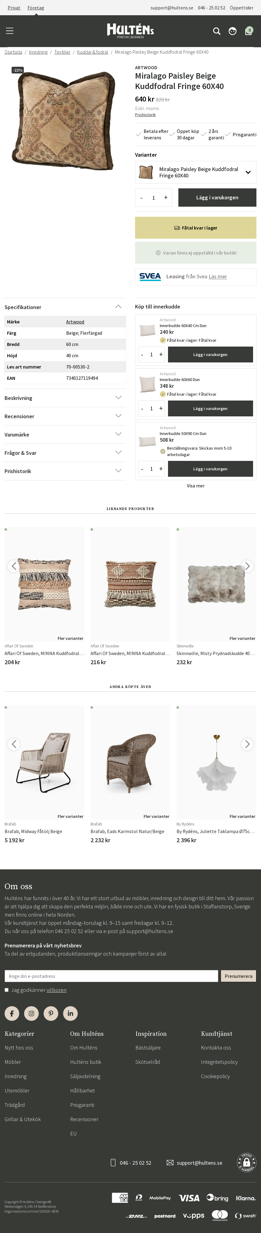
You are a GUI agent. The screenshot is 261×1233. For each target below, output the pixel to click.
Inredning (38, 52)
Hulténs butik (85, 1061)
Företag (35, 8)
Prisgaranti (82, 1104)
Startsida (13, 52)
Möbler (13, 1061)
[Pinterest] (51, 1013)
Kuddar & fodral (92, 52)
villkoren (56, 989)
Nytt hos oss (19, 1047)
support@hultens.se (172, 8)
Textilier (62, 52)
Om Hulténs (84, 1047)
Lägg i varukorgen (217, 197)
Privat (14, 8)
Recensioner (84, 1119)
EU (73, 1133)
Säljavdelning (85, 1076)
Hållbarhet (82, 1090)
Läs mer (218, 276)
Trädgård (15, 1104)
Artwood (146, 67)
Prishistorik (145, 114)
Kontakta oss (216, 1047)
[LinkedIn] (70, 1013)
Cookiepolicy (215, 1076)
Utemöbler (17, 1090)
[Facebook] (12, 1013)
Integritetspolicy (219, 1061)
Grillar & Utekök (23, 1119)
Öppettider (241, 8)
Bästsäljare (148, 1047)
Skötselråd (147, 1061)
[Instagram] (31, 1013)
